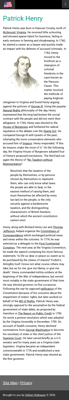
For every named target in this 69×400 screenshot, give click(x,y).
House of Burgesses (15, 127)
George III (37, 106)
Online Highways (35, 395)
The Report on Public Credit (35, 313)
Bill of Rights (27, 301)
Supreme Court (12, 338)
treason (27, 143)
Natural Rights (11, 110)
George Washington (38, 330)
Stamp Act (49, 131)
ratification (47, 288)
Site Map (10, 383)
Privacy (26, 383)
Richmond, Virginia (14, 32)
